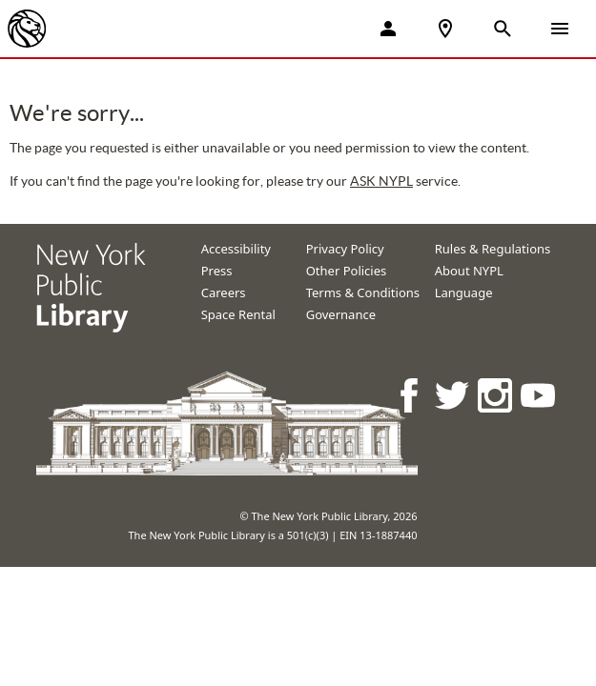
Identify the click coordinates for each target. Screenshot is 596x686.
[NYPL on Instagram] (496, 394)
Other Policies (346, 270)
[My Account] (388, 28)
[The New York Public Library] (27, 29)
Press (217, 270)
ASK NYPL (381, 181)
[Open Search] (502, 28)
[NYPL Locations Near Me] (445, 28)
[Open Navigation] (559, 28)
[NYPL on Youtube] (539, 394)
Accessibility (236, 248)
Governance (341, 314)
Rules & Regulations (493, 248)
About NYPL (469, 270)
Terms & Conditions (363, 292)
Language (464, 292)
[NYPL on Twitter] (453, 394)
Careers (223, 292)
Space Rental (238, 314)
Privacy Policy (345, 248)
